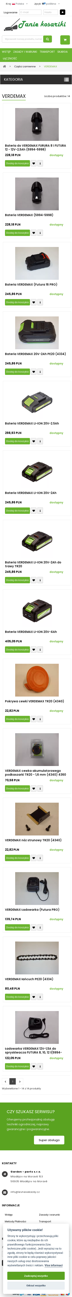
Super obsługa (49, 1140)
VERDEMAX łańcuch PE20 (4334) (29, 979)
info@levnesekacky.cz (25, 1192)
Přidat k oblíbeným (33, 163)
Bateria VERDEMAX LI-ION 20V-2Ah (30, 493)
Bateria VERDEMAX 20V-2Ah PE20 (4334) (35, 354)
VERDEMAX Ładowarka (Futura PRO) (32, 910)
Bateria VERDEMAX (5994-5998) (29, 215)
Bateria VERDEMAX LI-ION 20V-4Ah (31, 632)
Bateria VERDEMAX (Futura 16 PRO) (31, 285)
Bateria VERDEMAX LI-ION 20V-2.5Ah (32, 423)
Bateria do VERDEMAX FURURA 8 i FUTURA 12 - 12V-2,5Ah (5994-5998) (35, 147)
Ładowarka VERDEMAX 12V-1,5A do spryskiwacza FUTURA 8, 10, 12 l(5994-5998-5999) (33, 1050)
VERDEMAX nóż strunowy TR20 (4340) (33, 840)
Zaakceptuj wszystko (36, 1275)
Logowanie (10, 12)
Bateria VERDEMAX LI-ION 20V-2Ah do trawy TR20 (33, 564)
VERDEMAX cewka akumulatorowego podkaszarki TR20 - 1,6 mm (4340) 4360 (35, 773)
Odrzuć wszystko (36, 1285)
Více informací (54, 1265)
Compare (40, 163)
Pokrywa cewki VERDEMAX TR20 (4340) (34, 701)
